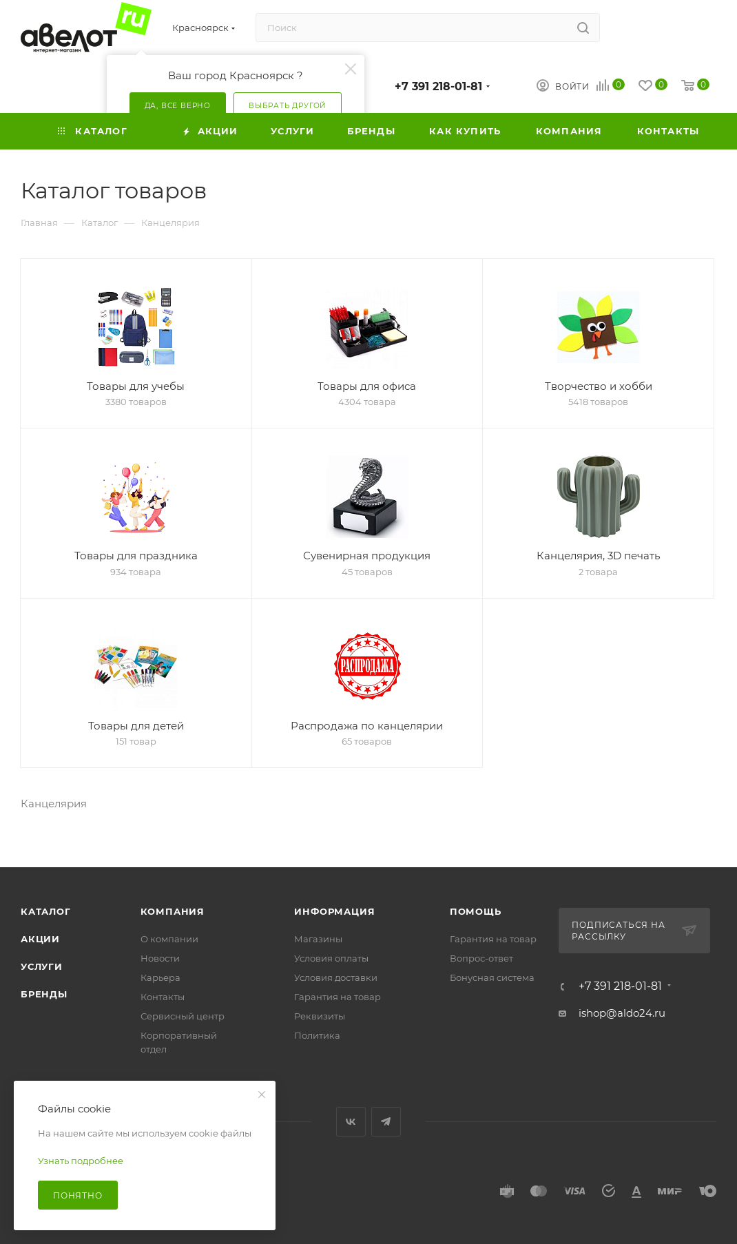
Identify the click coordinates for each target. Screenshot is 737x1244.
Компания (173, 911)
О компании (169, 938)
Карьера (160, 977)
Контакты (163, 996)
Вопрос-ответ (481, 958)
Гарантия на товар (337, 996)
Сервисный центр (183, 1016)
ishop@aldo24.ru (622, 1012)
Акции (40, 938)
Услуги (42, 966)
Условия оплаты (331, 958)
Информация (334, 911)
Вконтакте (351, 1122)
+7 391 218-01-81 (438, 86)
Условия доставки (335, 977)
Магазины (318, 938)
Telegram (386, 1122)
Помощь (475, 911)
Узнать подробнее (80, 1160)
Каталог (46, 911)
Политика (317, 1035)
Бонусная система (492, 977)
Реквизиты (319, 1016)
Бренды (44, 993)
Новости (160, 958)
